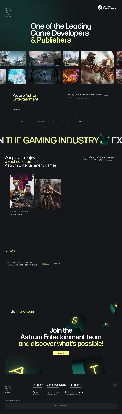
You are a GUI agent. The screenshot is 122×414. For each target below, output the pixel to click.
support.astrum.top (38, 394)
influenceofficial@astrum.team (73, 394)
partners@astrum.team (52, 394)
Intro (6, 6)
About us (7, 8)
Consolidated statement (55, 407)
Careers (7, 14)
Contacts (8, 16)
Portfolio (8, 10)
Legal (116, 400)
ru (29, 6)
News (6, 12)
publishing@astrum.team (53, 387)
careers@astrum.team (75, 387)
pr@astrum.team (37, 387)
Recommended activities (67, 407)
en (31, 6)
